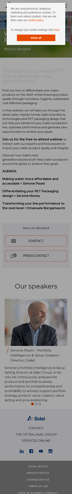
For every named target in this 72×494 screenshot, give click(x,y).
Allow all (36, 37)
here (57, 29)
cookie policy (35, 20)
